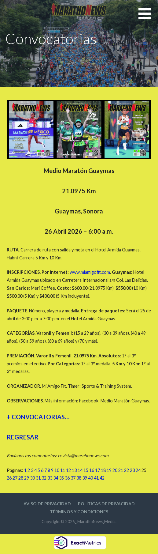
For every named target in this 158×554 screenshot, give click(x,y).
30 (32, 478)
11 (62, 470)
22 (126, 470)
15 (85, 470)
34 (55, 478)
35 (61, 478)
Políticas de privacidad (106, 503)
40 (90, 478)
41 (96, 478)
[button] (148, 17)
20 (114, 470)
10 (56, 470)
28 (20, 478)
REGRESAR (23, 437)
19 (109, 470)
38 (78, 478)
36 (67, 478)
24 (138, 470)
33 (49, 478)
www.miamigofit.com (90, 272)
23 (132, 470)
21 (120, 470)
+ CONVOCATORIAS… (38, 416)
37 (73, 478)
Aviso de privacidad (47, 503)
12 (68, 470)
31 (38, 478)
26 (9, 478)
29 (26, 478)
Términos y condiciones (79, 511)
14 (80, 470)
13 (74, 470)
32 (44, 478)
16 (91, 470)
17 (97, 470)
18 (103, 470)
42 (102, 478)
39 (84, 478)
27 (15, 478)
